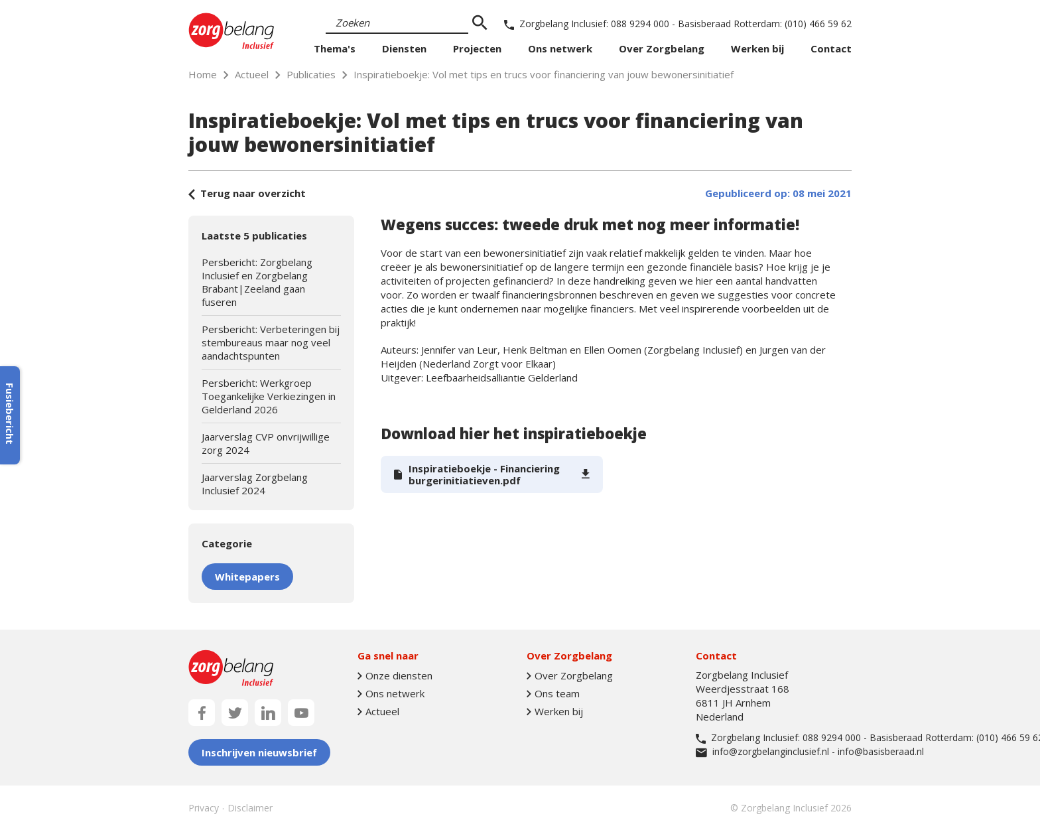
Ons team (553, 694)
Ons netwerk (560, 48)
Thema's (335, 48)
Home (202, 74)
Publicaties (311, 74)
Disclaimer (250, 807)
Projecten (477, 48)
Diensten (404, 48)
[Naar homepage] (231, 31)
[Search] (397, 23)
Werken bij (757, 48)
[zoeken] (479, 23)
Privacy (203, 807)
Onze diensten (395, 676)
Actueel (252, 74)
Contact (831, 48)
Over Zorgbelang (661, 48)
